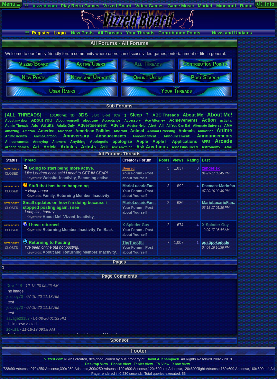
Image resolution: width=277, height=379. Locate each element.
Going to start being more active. (61, 168)
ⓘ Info (265, 4)
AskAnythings (152, 146)
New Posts (82, 32)
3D (72, 115)
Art (36, 146)
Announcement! (176, 136)
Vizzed (69, 217)
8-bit (106, 115)
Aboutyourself (67, 120)
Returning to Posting (49, 242)
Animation (206, 131)
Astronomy (211, 147)
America (46, 130)
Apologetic (99, 141)
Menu (11, 4)
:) (125, 115)
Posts (164, 160)
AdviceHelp (136, 125)
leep (136, 114)
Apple (142, 141)
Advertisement (93, 125)
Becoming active (93, 178)
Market (205, 5)
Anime (224, 130)
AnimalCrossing (161, 131)
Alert (152, 125)
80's (117, 115)
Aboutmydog (16, 120)
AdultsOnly (66, 125)
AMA (228, 125)
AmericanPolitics (92, 130)
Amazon (29, 131)
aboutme (90, 120)
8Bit (95, 115)
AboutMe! (219, 114)
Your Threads (140, 32)
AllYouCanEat (178, 125)
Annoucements (111, 136)
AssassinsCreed (185, 147)
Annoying (40, 141)
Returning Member (74, 195)
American (65, 131)
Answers (59, 141)
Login (60, 32)
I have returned (44, 224)
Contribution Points (179, 32)
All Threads (109, 32)
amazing (12, 131)
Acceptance (111, 120)
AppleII (160, 141)
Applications (184, 141)
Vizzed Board (117, 5)
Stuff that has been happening (58, 185)
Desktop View (96, 364)
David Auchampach (162, 359)
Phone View (121, 364)
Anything (78, 141)
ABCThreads (165, 115)
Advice (118, 125)
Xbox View (181, 364)
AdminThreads (17, 125)
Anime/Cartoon (45, 136)
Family (48, 195)
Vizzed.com (44, 5)
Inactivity (67, 178)
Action (209, 120)
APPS (206, 141)
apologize (122, 141)
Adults (47, 125)
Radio (246, 5)
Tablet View (143, 364)
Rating (193, 160)
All (161, 125)
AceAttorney (155, 120)
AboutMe (193, 114)
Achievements (183, 120)
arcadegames (17, 147)
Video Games (149, 5)
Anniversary (76, 135)
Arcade (223, 141)
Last (206, 160)
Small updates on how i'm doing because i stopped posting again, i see (65, 205)
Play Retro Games (80, 5)
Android (120, 131)
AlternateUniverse (207, 125)
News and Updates (232, 32)
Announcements (214, 135)
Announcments (17, 141)
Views (177, 160)
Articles (68, 146)
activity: (226, 120)
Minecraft (226, 5)
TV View (162, 364)
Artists (88, 146)
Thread (29, 160)
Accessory (133, 120)
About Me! (51, 217)
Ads (34, 125)
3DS (83, 114)
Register (41, 32)
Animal (137, 130)
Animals (186, 130)
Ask (104, 146)
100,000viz (58, 115)
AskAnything (122, 147)
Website (49, 178)
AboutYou (41, 120)
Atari (228, 147)
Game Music (180, 5)
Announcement (145, 136)
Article (49, 146)
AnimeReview (16, 136)
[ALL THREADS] (23, 114)
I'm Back (105, 229)
